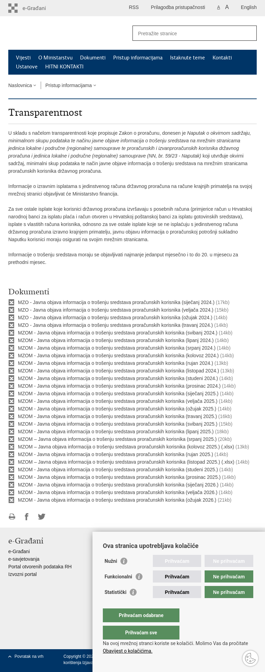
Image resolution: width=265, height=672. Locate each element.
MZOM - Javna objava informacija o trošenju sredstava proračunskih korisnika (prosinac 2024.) (119, 386)
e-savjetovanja (23, 559)
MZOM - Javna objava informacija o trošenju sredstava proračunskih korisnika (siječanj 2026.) (118, 485)
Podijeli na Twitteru (41, 516)
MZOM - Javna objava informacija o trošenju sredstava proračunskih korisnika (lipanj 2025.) (116, 431)
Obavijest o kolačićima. (128, 651)
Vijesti (23, 58)
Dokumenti (93, 58)
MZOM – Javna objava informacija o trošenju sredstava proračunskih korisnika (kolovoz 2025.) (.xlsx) (126, 446)
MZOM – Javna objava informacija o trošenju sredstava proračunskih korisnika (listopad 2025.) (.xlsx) (126, 462)
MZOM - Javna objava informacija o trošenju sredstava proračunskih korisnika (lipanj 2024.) (116, 340)
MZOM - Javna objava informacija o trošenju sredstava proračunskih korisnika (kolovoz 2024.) (118, 355)
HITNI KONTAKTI (64, 67)
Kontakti (222, 58)
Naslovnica (20, 85)
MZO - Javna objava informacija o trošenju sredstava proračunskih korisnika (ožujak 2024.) (115, 317)
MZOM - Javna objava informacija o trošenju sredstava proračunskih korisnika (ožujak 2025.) (117, 408)
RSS (134, 7)
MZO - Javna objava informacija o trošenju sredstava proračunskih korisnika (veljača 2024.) (115, 310)
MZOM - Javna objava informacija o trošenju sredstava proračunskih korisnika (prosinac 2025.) (119, 477)
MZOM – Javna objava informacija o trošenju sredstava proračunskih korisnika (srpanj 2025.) (117, 439)
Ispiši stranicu (12, 516)
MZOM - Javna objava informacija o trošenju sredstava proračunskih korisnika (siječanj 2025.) (119, 393)
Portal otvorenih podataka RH (40, 566)
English (249, 7)
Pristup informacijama (138, 58)
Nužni (111, 575)
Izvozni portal (22, 574)
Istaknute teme (187, 58)
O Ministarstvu (55, 58)
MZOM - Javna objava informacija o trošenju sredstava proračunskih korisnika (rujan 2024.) (115, 363)
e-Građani (19, 551)
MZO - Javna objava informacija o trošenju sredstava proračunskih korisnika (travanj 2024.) (115, 325)
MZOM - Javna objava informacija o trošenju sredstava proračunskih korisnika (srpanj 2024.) (117, 348)
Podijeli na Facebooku (26, 516)
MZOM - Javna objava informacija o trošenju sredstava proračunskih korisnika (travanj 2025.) (117, 416)
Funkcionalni (118, 590)
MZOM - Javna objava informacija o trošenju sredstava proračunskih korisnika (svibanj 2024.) (117, 332)
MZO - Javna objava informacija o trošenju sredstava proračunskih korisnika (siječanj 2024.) (116, 302)
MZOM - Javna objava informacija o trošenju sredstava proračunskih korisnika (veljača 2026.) (117, 492)
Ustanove (27, 67)
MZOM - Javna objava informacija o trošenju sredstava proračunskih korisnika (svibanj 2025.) (117, 424)
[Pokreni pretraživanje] (249, 33)
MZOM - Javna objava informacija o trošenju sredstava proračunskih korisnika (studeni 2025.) (118, 469)
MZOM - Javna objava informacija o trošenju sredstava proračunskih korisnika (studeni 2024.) (118, 378)
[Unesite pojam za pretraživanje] (187, 33)
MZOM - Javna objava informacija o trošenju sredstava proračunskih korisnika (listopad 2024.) (118, 370)
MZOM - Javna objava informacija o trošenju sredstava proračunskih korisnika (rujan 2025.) (115, 454)
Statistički (115, 606)
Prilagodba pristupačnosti (178, 7)
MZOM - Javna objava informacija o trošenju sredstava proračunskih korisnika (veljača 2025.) (117, 401)
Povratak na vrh (28, 656)
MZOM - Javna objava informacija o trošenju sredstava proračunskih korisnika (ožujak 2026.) (117, 500)
